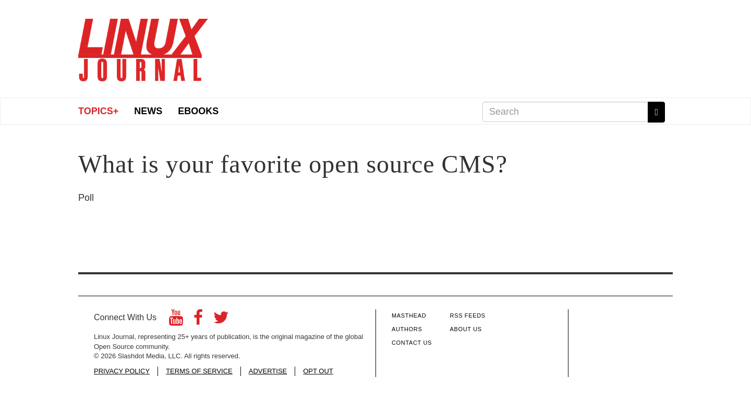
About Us (466, 329)
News (148, 111)
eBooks (198, 111)
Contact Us (412, 343)
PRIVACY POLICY (122, 371)
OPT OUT (318, 371)
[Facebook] (198, 320)
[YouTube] (176, 320)
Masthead (409, 315)
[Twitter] (221, 320)
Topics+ (98, 111)
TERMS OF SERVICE (199, 371)
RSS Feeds (468, 315)
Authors (407, 329)
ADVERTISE (268, 371)
